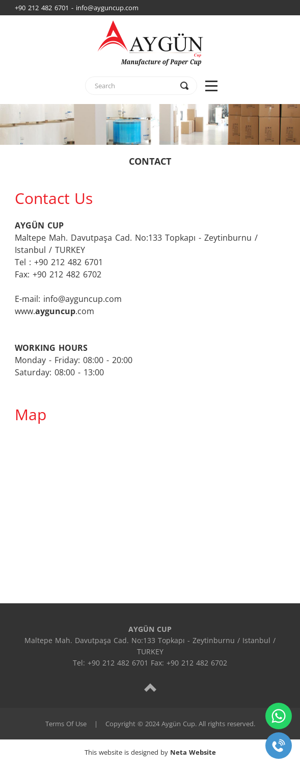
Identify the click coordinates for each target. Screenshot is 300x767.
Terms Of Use (66, 723)
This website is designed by (150, 752)
